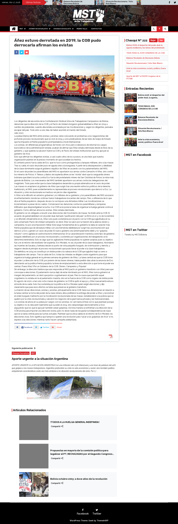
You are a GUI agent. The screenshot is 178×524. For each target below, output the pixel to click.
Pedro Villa (82, 29)
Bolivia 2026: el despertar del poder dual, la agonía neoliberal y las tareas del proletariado (151, 96)
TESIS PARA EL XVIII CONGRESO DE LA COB (79, 2)
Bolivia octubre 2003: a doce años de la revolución (78, 478)
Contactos (96, 29)
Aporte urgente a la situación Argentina (40, 359)
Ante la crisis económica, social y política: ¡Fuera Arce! (150, 141)
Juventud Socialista (38, 29)
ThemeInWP (102, 520)
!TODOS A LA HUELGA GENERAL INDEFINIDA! (74, 422)
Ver (161, 40)
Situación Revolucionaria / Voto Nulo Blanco (144, 63)
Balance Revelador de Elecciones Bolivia (118, 2)
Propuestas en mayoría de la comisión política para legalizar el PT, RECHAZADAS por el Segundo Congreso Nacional (81, 452)
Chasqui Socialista (62, 29)
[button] (154, 28)
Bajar (153, 40)
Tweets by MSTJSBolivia (135, 234)
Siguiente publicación (24, 348)
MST (21, 29)
